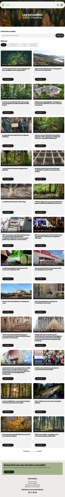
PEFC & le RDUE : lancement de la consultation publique (48, 402)
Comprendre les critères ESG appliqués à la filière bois (14, 169)
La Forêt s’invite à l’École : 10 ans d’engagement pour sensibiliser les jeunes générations (16, 69)
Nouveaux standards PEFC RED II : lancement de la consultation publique (16, 435)
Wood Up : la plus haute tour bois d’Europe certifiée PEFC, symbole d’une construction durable (47, 170)
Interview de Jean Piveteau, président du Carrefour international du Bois (47, 368)
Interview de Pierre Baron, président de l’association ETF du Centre (46, 302)
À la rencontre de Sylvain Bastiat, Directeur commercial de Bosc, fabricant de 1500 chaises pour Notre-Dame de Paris (16, 336)
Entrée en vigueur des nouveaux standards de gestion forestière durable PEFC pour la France (48, 202)
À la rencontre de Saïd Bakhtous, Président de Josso (15, 302)
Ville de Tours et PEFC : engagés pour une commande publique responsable (46, 435)
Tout (3, 45)
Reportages (33, 45)
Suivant (39, 451)
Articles (24, 45)
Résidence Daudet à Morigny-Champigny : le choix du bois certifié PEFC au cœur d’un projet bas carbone (48, 103)
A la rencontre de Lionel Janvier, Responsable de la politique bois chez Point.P (48, 269)
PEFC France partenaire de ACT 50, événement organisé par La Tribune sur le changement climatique (48, 236)
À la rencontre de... (13, 45)
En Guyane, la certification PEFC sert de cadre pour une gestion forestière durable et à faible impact (15, 103)
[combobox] (28, 36)
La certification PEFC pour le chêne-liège (14, 202)
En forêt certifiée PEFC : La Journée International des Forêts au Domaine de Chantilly (16, 402)
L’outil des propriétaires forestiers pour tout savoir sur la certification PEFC (15, 269)
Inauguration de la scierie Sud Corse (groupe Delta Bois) (15, 136)
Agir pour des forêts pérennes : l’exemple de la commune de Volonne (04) (48, 69)
